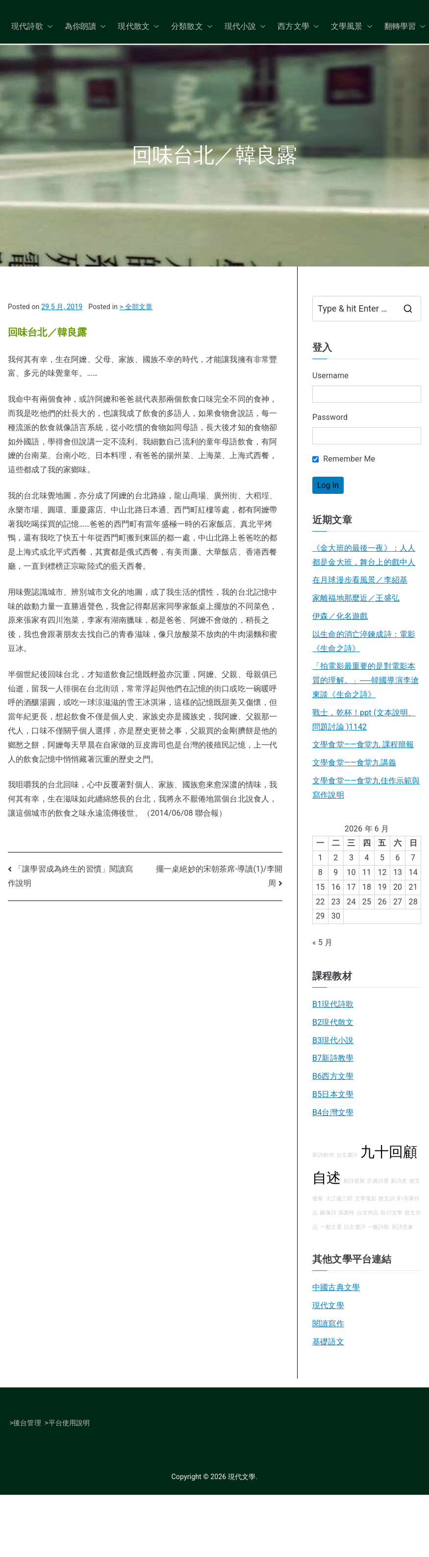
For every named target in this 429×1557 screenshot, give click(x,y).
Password (330, 417)
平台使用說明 (69, 1423)
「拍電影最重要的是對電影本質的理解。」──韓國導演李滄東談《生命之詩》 (365, 680)
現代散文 (138, 27)
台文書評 (347, 1155)
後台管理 (27, 1423)
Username (330, 375)
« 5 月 (322, 942)
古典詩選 (378, 1181)
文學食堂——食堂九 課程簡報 (363, 744)
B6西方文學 (332, 1076)
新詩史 (399, 1181)
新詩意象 (403, 1227)
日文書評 (355, 1227)
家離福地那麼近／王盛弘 (356, 598)
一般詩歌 (379, 1227)
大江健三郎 (339, 1198)
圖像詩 (328, 1213)
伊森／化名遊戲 (340, 616)
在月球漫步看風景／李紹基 (359, 579)
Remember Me (343, 458)
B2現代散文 (332, 1022)
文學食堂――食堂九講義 (354, 762)
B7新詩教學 (332, 1058)
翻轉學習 (405, 27)
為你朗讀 (85, 27)
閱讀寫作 (328, 1323)
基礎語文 (328, 1341)
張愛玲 (346, 1213)
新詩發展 (354, 1181)
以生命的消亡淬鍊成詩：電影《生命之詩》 (363, 641)
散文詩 (387, 1198)
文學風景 (352, 27)
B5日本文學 (332, 1094)
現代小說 (245, 27)
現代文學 (328, 1305)
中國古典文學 (336, 1287)
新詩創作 (323, 1155)
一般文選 (331, 1227)
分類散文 (192, 27)
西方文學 (298, 27)
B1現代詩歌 (332, 1004)
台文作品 (368, 1213)
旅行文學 (391, 1213)
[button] (48, 27)
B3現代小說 (332, 1040)
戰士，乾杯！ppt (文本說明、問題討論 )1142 (364, 719)
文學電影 (366, 1198)
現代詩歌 (32, 27)
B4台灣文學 (332, 1112)
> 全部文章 (136, 307)
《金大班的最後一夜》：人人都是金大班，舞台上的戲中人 (363, 555)
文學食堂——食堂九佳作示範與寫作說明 (366, 788)
